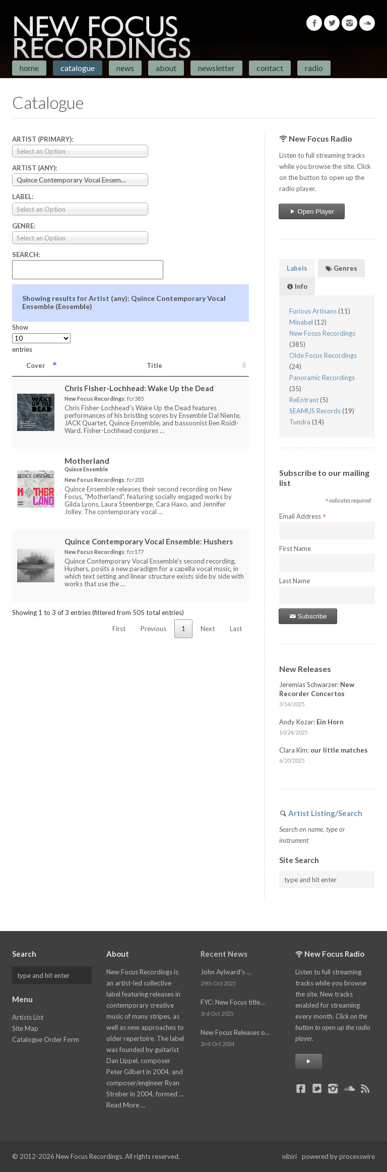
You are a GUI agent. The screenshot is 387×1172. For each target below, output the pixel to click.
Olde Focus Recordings (323, 355)
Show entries (41, 338)
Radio (314, 68)
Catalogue (77, 68)
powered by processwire (338, 1156)
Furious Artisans (313, 311)
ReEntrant (303, 400)
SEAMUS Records (315, 411)
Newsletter (216, 68)
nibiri (289, 1156)
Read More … (125, 1105)
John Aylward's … (226, 972)
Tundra (299, 422)
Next (208, 629)
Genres (341, 268)
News (125, 68)
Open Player (311, 211)
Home (29, 68)
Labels (297, 268)
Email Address (302, 517)
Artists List (27, 1017)
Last (236, 629)
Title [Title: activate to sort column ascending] (154, 365)
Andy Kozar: (311, 722)
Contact (269, 68)
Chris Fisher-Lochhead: (139, 388)
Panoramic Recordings (322, 378)
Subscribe (308, 616)
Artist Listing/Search (325, 813)
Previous (153, 629)
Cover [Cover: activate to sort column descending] (35, 365)
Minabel (301, 322)
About (166, 68)
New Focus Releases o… (235, 1032)
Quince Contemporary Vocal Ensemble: (148, 541)
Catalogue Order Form (45, 1039)
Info (297, 286)
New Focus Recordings (322, 333)
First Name (295, 548)
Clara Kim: (323, 750)
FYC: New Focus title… (233, 1002)
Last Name (294, 581)
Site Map (25, 1028)
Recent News (224, 953)
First (118, 629)
